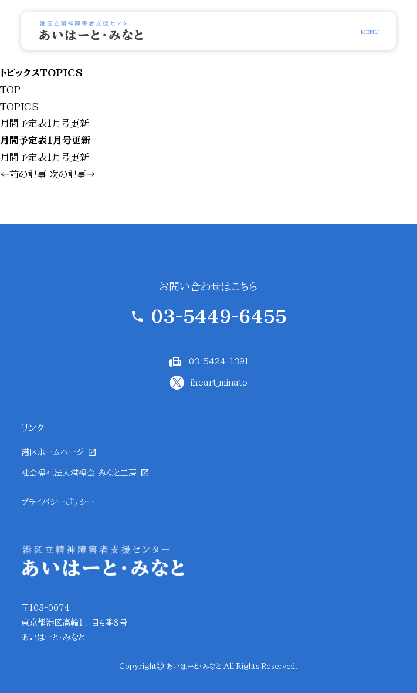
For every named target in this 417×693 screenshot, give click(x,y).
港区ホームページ (52, 452)
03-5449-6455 (219, 316)
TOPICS (19, 106)
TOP (10, 89)
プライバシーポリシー (57, 502)
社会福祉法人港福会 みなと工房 (79, 473)
